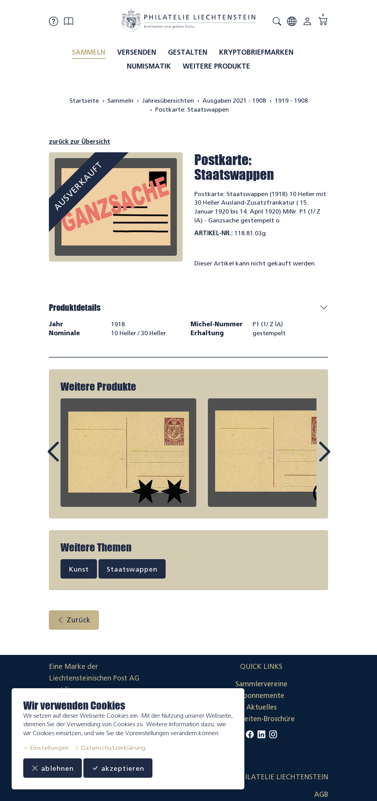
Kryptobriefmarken (256, 52)
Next (306, 459)
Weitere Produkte (216, 66)
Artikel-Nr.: (213, 233)
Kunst (79, 569)
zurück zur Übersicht (79, 141)
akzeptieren (118, 768)
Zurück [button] (74, 620)
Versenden (136, 52)
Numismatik (149, 66)
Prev (70, 459)
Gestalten (188, 52)
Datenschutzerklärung (109, 747)
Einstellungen (46, 747)
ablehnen (52, 768)
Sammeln (88, 52)
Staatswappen (132, 569)
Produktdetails (74, 307)
